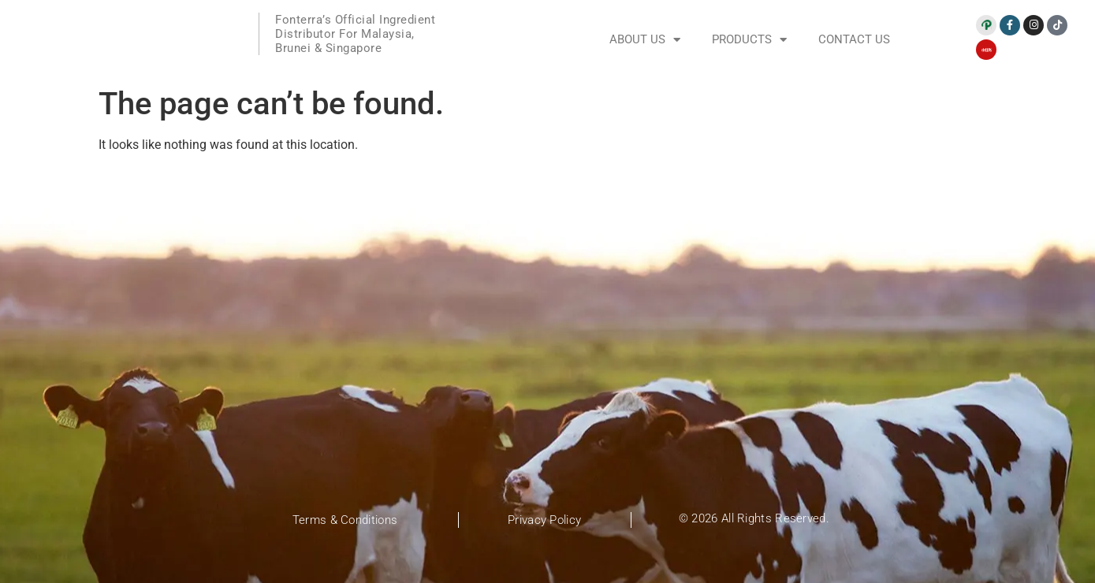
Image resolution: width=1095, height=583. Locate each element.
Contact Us (854, 39)
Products (749, 40)
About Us (644, 40)
